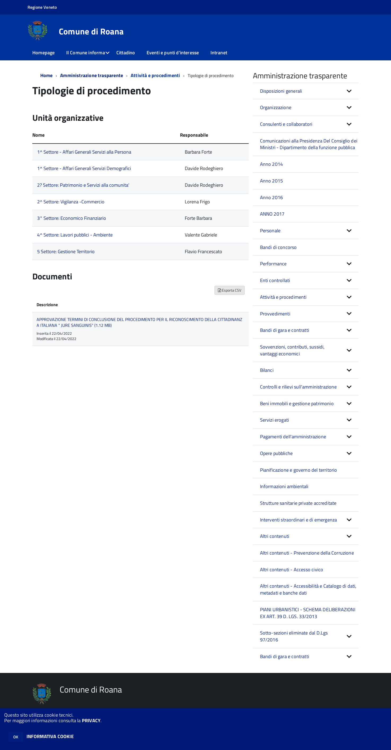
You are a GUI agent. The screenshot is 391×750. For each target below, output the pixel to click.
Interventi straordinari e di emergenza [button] (298, 519)
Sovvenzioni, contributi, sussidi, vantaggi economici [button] (292, 350)
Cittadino (125, 52)
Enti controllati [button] (275, 280)
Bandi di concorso (278, 247)
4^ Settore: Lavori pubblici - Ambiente (75, 234)
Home (46, 75)
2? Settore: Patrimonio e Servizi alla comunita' (83, 185)
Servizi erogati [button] (274, 419)
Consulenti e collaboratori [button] (286, 124)
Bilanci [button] (267, 370)
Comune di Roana (91, 31)
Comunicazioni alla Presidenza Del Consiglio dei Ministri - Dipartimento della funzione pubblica (308, 144)
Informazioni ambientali (284, 486)
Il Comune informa (85, 52)
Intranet (218, 52)
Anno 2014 (271, 164)
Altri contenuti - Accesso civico (291, 569)
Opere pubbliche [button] (276, 453)
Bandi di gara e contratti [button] (284, 330)
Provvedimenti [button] (275, 313)
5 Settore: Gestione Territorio (66, 251)
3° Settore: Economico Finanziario (71, 218)
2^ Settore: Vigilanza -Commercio (70, 201)
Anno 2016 (271, 197)
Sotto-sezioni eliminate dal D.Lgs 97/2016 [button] (294, 636)
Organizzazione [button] (276, 107)
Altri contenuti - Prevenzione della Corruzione (307, 552)
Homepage (43, 52)
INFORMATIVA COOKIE (50, 736)
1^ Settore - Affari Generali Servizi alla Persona (84, 151)
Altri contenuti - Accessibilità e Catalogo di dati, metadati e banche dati (308, 589)
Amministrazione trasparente (91, 75)
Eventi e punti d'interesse (173, 52)
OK (15, 737)
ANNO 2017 (272, 213)
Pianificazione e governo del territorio (298, 470)
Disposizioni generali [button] (281, 91)
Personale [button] (270, 230)
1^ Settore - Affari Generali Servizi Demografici (84, 168)
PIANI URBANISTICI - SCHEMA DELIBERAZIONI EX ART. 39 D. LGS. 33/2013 (307, 613)
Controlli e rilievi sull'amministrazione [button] (298, 386)
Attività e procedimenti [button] (283, 297)
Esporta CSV (229, 290)
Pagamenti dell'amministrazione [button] (293, 436)
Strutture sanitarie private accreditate (298, 503)
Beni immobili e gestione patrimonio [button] (297, 403)
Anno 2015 (271, 180)
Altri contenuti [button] (274, 536)
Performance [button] (273, 263)
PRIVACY (91, 720)
